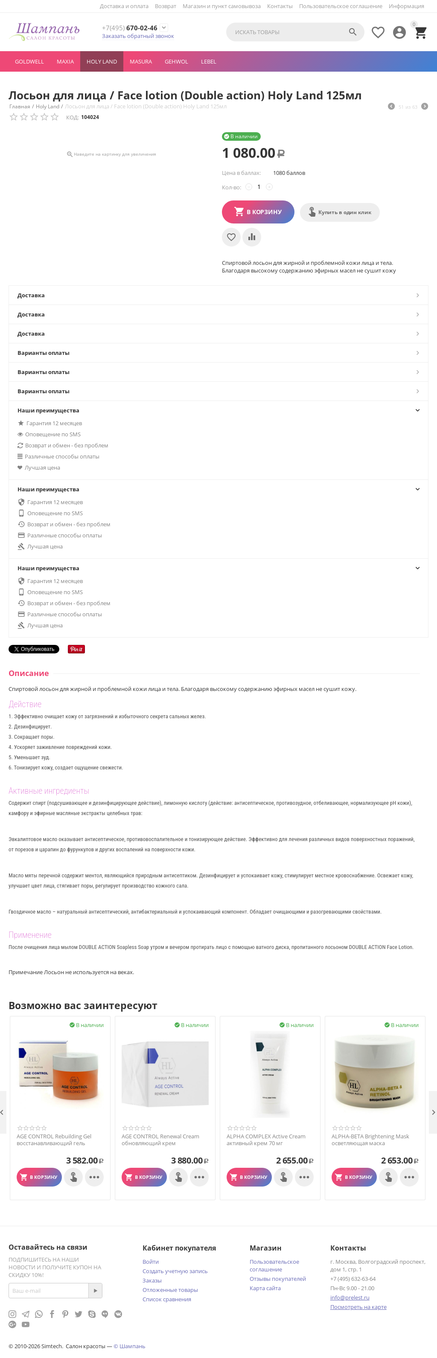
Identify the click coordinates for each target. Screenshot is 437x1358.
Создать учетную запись (175, 1271)
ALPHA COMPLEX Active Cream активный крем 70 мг (266, 1139)
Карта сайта (265, 1288)
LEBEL (208, 61)
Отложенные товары (170, 1290)
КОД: (72, 117)
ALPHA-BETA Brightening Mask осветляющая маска (370, 1139)
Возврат (165, 6)
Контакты (280, 6)
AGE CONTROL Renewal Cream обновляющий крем (160, 1139)
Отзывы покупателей (278, 1279)
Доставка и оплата (124, 6)
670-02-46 (130, 28)
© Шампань (130, 1346)
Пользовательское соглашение (340, 6)
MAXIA (65, 61)
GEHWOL (176, 61)
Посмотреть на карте (358, 1307)
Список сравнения (167, 1299)
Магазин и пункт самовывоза (222, 6)
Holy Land (102, 61)
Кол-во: (231, 187)
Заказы (152, 1280)
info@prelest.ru (350, 1297)
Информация (406, 6)
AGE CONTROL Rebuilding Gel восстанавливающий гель (54, 1139)
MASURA (141, 61)
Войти (151, 1261)
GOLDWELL (29, 61)
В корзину (264, 212)
